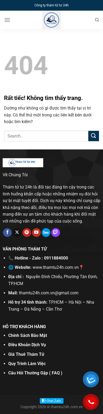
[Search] (97, 20)
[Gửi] (93, 136)
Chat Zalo (53, 401)
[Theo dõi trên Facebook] (7, 232)
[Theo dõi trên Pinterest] (26, 232)
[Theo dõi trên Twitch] (55, 232)
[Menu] (7, 19)
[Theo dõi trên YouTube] (36, 232)
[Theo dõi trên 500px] (46, 232)
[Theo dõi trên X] (17, 232)
